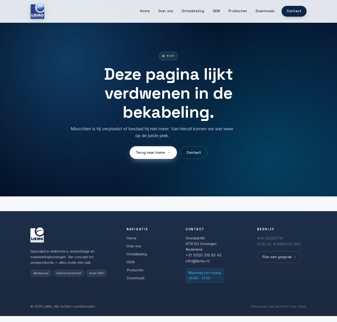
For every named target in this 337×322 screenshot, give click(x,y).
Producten (237, 11)
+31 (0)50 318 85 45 (203, 256)
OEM (216, 11)
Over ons (165, 11)
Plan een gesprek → (279, 258)
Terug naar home (153, 152)
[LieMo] (37, 11)
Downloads (265, 11)
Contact (294, 11)
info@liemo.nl (197, 262)
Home (145, 11)
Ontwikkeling (193, 11)
